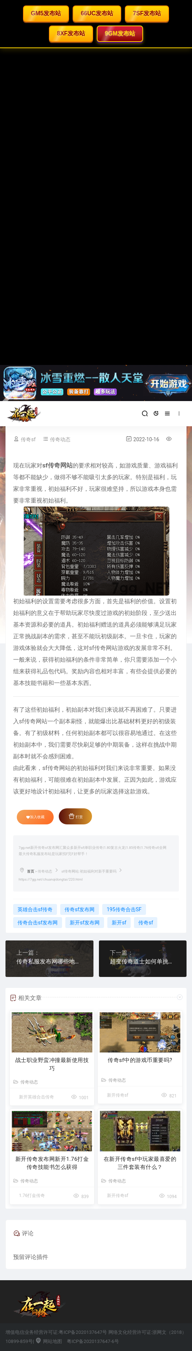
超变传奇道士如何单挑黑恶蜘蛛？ (143, 961)
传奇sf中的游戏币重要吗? (140, 1060)
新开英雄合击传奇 (36, 1097)
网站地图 (48, 1341)
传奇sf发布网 (80, 909)
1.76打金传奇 (32, 1195)
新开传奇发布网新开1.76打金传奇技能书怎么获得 (52, 1163)
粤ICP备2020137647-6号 (93, 1341)
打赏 (75, 816)
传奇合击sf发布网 (38, 922)
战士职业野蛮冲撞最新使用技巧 (52, 1064)
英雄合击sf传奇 (35, 909)
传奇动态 (60, 439)
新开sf (119, 922)
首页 (30, 871)
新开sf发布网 (85, 922)
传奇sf (28, 439)
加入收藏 (35, 817)
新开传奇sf (117, 1095)
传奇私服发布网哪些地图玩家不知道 (49, 961)
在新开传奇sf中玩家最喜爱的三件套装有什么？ (140, 1163)
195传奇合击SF (124, 909)
